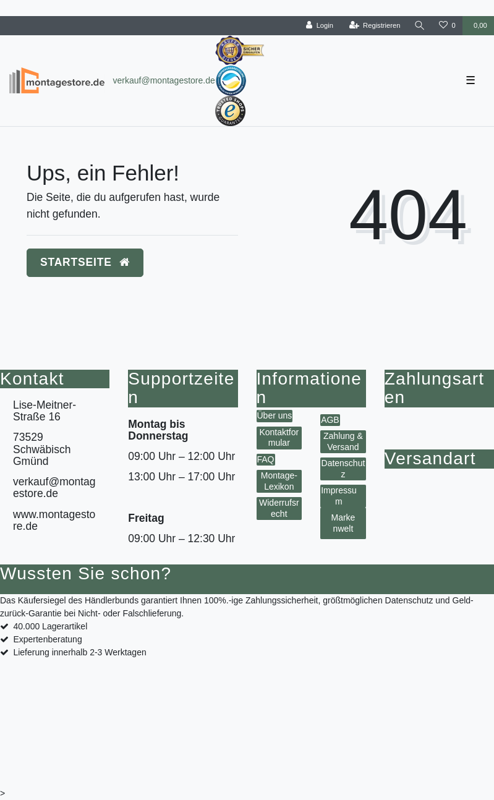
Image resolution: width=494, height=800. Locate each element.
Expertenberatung (47, 639)
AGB (330, 420)
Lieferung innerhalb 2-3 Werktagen (79, 652)
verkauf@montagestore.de (164, 80)
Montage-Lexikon (279, 480)
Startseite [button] (85, 262)
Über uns (274, 415)
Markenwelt (343, 523)
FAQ (266, 459)
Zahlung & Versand (343, 441)
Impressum (339, 495)
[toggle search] (419, 25)
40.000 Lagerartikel (50, 626)
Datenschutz (343, 468)
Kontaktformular (279, 437)
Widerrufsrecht (279, 508)
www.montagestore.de (54, 520)
